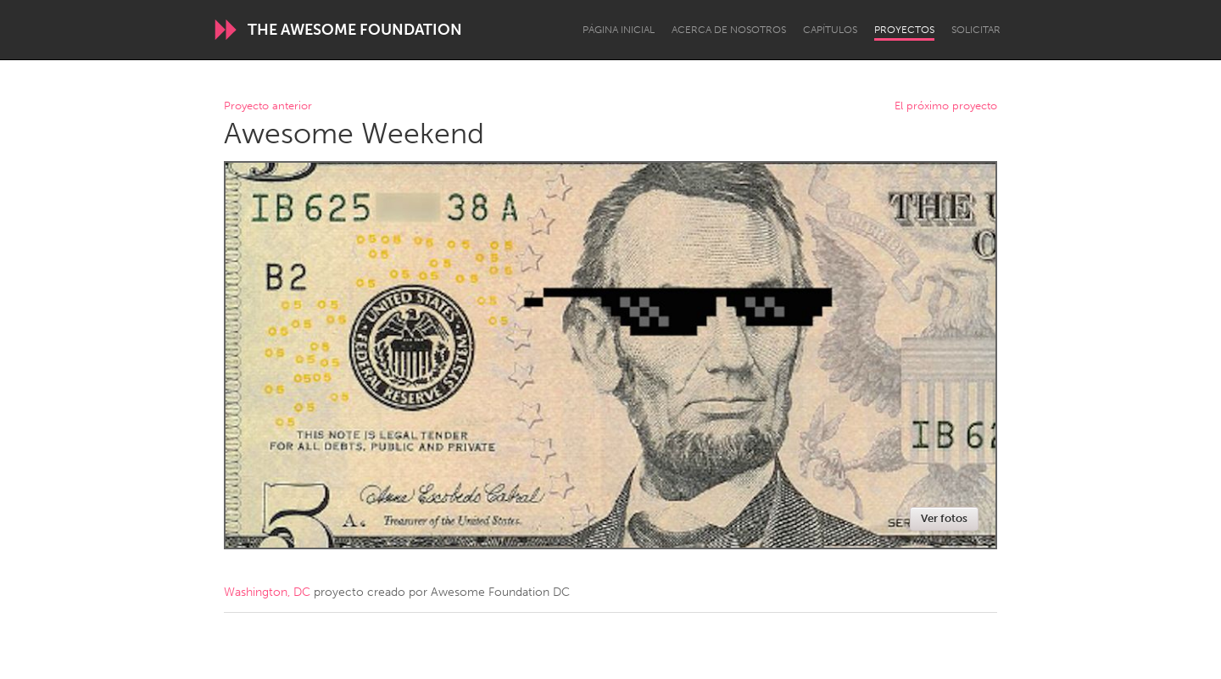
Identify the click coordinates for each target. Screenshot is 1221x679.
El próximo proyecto (946, 106)
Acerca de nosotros (729, 30)
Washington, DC (267, 592)
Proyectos (904, 30)
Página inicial (619, 30)
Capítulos (830, 30)
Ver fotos (944, 518)
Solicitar (976, 30)
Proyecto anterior (268, 106)
